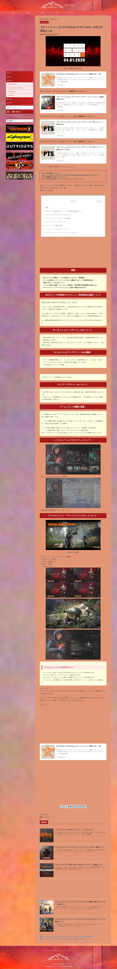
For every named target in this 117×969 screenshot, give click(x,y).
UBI (48, 817)
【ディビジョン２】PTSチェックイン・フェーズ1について (74, 830)
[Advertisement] (73, 254)
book (28, 12)
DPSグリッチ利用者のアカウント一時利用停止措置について (68, 211)
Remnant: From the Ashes (15, 88)
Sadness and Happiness (58, 964)
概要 (51, 207)
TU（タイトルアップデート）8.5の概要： (63, 218)
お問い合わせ (54, 950)
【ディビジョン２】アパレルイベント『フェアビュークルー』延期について (80, 848)
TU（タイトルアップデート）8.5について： (63, 214)
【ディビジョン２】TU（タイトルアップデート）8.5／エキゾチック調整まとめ (69, 937)
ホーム (47, 950)
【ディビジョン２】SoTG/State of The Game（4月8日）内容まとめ (66, 939)
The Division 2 (45, 815)
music (57, 12)
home (13, 12)
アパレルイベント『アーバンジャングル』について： (66, 233)
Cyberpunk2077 (12, 84)
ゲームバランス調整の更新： (59, 225)
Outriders (10, 95)
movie (71, 12)
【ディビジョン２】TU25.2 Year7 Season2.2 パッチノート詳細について (79, 865)
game (42, 12)
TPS (45, 817)
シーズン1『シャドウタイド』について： (62, 229)
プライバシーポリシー (65, 950)
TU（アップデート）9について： (60, 222)
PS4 (42, 817)
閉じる (98, 201)
